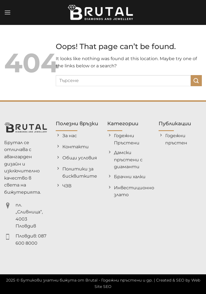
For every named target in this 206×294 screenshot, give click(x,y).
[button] (7, 12)
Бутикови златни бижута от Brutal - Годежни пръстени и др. (87, 280)
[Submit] (196, 80)
